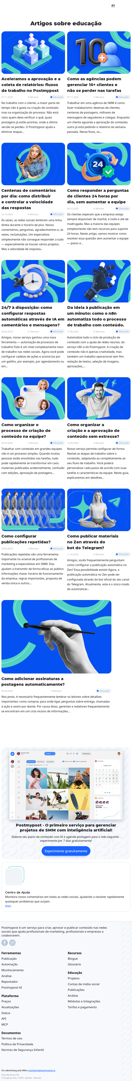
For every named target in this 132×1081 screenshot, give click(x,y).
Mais (8, 905)
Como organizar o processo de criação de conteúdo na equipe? (26, 430)
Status (5, 1013)
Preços (6, 1001)
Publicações (76, 990)
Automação (9, 964)
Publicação (9, 959)
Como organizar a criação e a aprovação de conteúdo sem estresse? (93, 430)
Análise (6, 976)
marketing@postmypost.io (41, 1070)
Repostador (9, 982)
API (3, 1019)
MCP (4, 1024)
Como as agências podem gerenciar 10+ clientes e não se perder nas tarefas (94, 85)
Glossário (74, 964)
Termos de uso (11, 1038)
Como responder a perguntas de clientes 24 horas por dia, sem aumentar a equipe (98, 196)
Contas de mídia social (83, 984)
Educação (58, 97)
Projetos (74, 978)
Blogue (73, 959)
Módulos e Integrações (84, 1001)
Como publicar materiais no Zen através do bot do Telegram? (92, 542)
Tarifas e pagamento (82, 1007)
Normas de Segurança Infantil (22, 1050)
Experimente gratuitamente (66, 851)
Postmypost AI (11, 987)
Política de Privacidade (17, 1044)
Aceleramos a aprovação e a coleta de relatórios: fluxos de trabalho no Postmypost (30, 85)
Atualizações (10, 1007)
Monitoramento (12, 970)
